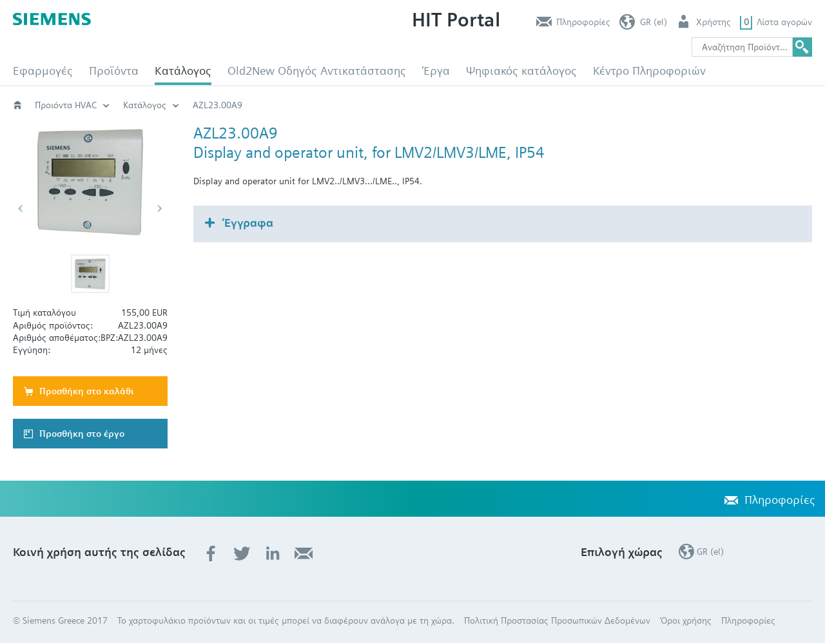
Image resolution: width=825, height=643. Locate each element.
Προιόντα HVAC (66, 105)
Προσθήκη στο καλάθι (86, 391)
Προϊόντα (114, 70)
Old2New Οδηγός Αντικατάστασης (317, 70)
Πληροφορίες (583, 22)
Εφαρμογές (43, 70)
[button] (90, 273)
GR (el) (653, 22)
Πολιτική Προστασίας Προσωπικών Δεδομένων (557, 620)
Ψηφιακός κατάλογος (521, 70)
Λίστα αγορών (784, 22)
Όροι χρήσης (686, 620)
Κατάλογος (183, 70)
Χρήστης (713, 22)
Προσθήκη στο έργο (81, 433)
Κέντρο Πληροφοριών (649, 70)
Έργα (436, 70)
